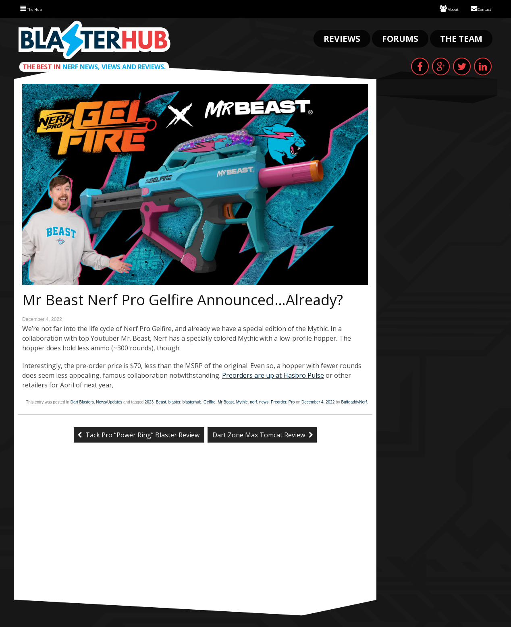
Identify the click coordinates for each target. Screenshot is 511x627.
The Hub (34, 8)
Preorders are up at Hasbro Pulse (273, 374)
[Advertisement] (195, 538)
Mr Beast (226, 401)
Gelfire (209, 401)
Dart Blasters (82, 401)
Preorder (278, 401)
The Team (461, 37)
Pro (292, 401)
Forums (400, 37)
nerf (253, 401)
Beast (161, 401)
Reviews (342, 37)
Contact (477, 8)
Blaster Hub (94, 39)
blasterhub (192, 401)
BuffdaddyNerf (354, 401)
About (439, 8)
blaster (174, 401)
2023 (149, 401)
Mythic (242, 401)
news (263, 401)
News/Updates (109, 401)
